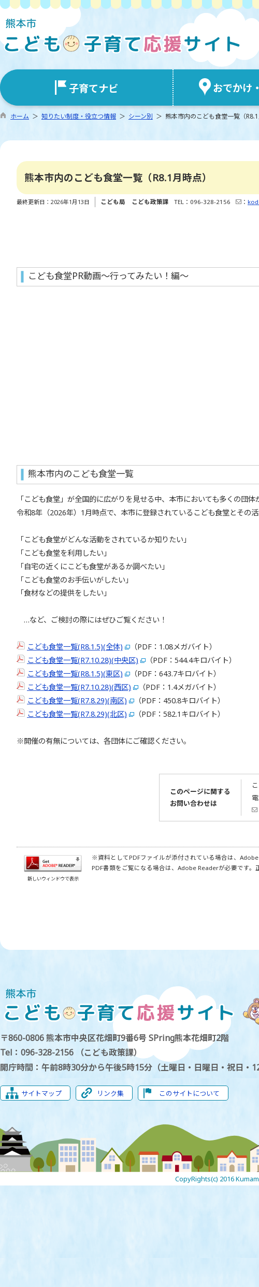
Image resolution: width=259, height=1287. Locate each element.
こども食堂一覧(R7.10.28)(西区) (79, 687)
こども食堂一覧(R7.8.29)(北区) (77, 714)
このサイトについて (189, 1093)
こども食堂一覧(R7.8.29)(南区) (77, 700)
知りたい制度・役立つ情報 (78, 116)
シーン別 (140, 116)
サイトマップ (41, 1093)
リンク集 (110, 1093)
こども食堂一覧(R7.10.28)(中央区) (82, 660)
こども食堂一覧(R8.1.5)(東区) (75, 673)
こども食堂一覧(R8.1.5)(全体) (75, 647)
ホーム (19, 116)
